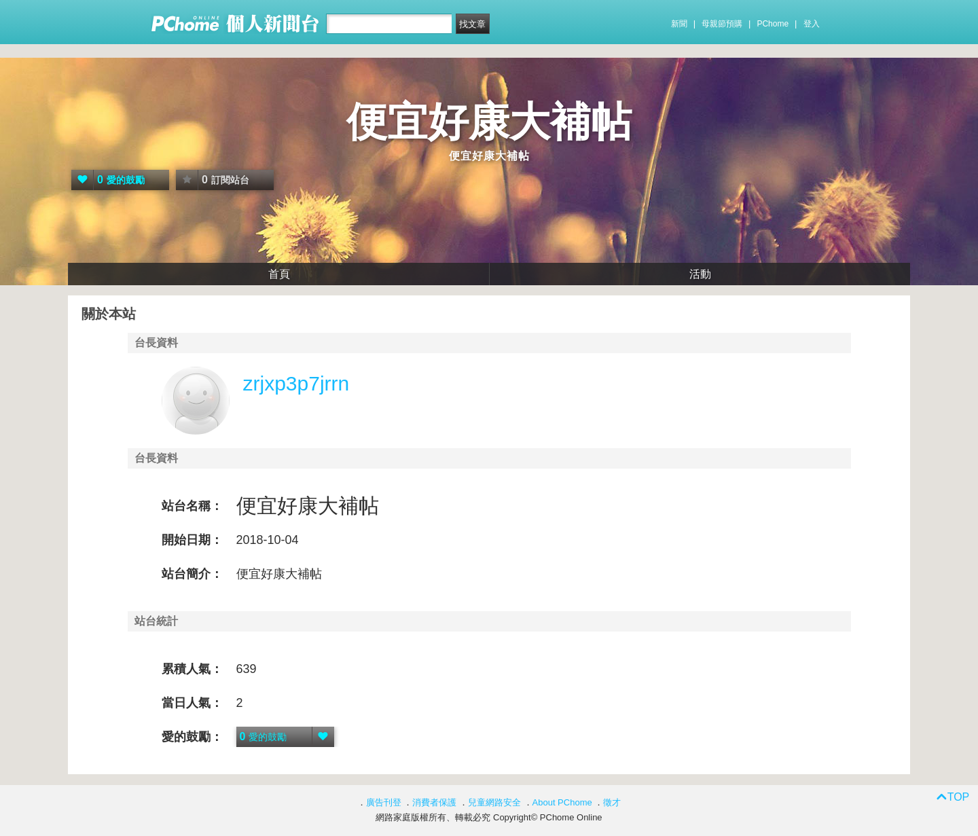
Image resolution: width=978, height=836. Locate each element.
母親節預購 (722, 24)
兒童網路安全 (494, 802)
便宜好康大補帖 (489, 122)
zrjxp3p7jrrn (296, 383)
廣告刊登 (383, 802)
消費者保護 (434, 802)
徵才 (612, 802)
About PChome (562, 802)
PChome (773, 24)
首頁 (279, 274)
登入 (811, 24)
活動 (700, 274)
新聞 (679, 24)
